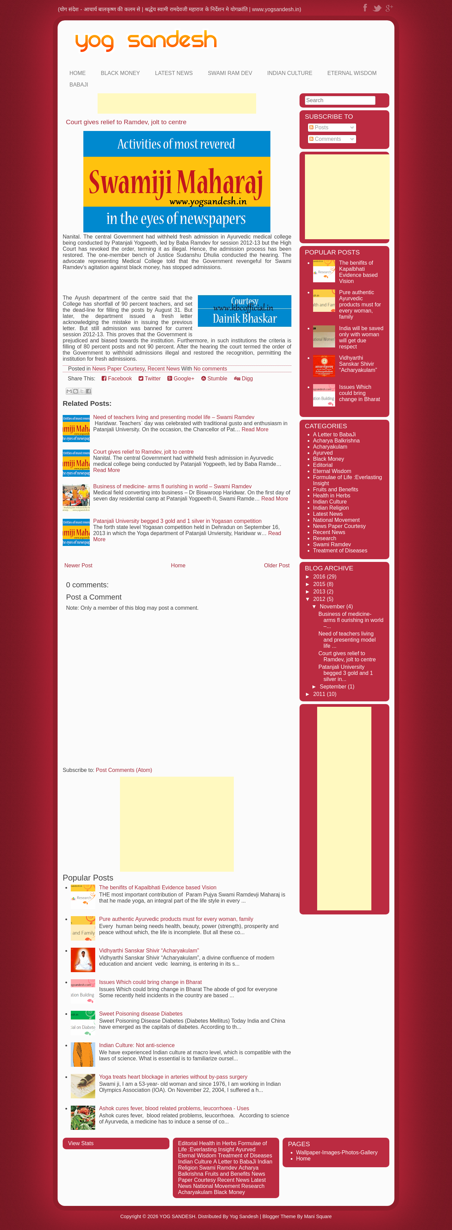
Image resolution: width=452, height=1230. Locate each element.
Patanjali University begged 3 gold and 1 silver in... (346, 673)
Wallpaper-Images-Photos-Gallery (336, 1152)
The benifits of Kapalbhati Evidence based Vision (158, 887)
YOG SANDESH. (178, 1216)
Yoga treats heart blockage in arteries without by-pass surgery (173, 1077)
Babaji (78, 85)
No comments (210, 369)
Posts (318, 127)
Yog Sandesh (244, 1216)
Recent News (163, 369)
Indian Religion (331, 508)
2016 (320, 577)
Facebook (117, 378)
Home (77, 73)
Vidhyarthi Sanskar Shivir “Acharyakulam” (149, 950)
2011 (320, 694)
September (334, 686)
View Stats (81, 1143)
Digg (243, 378)
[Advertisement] (177, 103)
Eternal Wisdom (351, 73)
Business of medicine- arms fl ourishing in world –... (351, 620)
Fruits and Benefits (335, 489)
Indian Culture (289, 73)
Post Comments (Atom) (124, 770)
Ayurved (323, 453)
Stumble (214, 378)
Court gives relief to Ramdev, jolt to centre (126, 122)
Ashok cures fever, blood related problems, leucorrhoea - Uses (174, 1108)
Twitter (150, 378)
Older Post (277, 565)
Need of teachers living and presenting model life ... (347, 640)
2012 (320, 599)
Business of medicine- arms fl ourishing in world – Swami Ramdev (172, 486)
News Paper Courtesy (118, 369)
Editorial (323, 465)
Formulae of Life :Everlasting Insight (222, 1146)
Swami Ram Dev (230, 73)
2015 (320, 584)
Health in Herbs (331, 495)
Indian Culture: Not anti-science (136, 1045)
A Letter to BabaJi (334, 434)
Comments (325, 139)
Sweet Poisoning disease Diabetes (140, 1014)
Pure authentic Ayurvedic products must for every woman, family (176, 919)
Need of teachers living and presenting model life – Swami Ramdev (173, 417)
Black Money (120, 73)
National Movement (336, 520)
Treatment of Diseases (340, 550)
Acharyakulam (330, 447)
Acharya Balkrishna (336, 440)
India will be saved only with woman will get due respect (361, 337)
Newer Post (78, 565)
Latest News (174, 73)
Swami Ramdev (332, 544)
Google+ (180, 378)
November (333, 606)
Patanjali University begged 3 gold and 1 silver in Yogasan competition (177, 521)
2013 (320, 591)
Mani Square (318, 1216)
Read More (255, 429)
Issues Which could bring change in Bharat (150, 982)
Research (324, 538)
